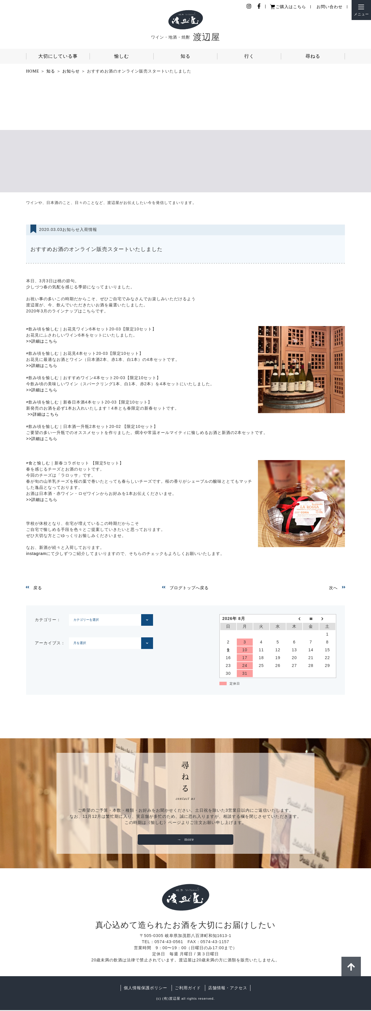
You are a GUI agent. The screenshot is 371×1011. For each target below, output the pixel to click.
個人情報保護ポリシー (145, 988)
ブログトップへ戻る (189, 588)
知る (185, 56)
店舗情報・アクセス (227, 988)
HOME (32, 71)
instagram (36, 554)
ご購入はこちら (291, 7)
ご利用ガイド (188, 988)
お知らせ (71, 71)
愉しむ (121, 56)
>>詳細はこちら (41, 341)
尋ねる (312, 56)
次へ (333, 588)
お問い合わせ (330, 7)
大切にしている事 (58, 56)
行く (249, 56)
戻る (37, 588)
